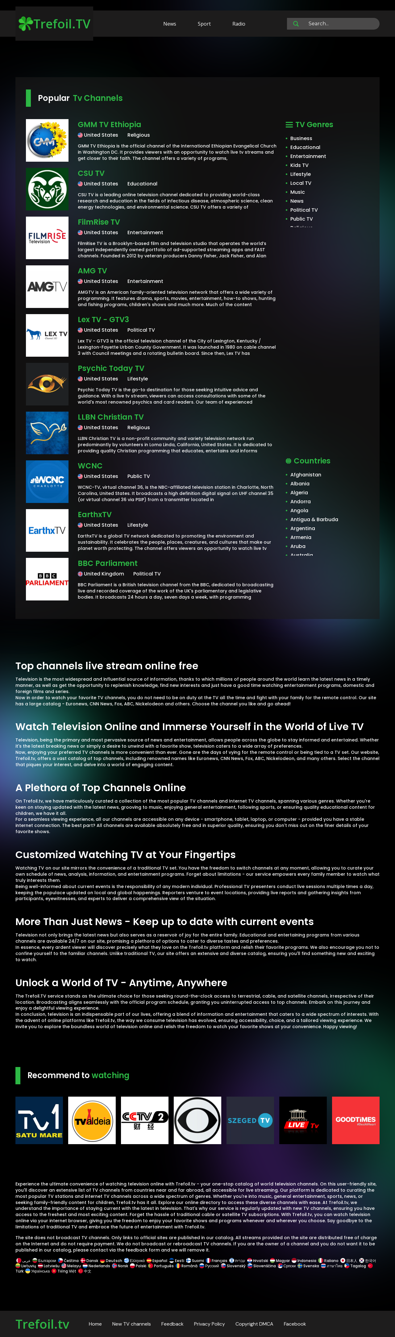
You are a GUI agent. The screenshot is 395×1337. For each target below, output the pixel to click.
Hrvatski (257, 1260)
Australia (301, 555)
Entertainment (308, 156)
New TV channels (131, 1324)
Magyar (280, 1260)
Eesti (176, 1260)
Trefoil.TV (54, 23)
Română (186, 1265)
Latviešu (48, 1265)
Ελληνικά (134, 1260)
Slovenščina (262, 1265)
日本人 (348, 1260)
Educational (305, 147)
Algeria (299, 492)
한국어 (367, 1260)
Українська (37, 1271)
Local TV (300, 183)
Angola (299, 510)
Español (157, 1260)
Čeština (68, 1260)
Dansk (89, 1260)
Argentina (302, 528)
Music (297, 192)
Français (216, 1260)
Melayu (71, 1265)
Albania (300, 483)
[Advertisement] (197, 58)
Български (44, 1260)
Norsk (120, 1265)
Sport (204, 23)
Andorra (300, 501)
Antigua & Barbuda (314, 519)
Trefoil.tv (42, 1323)
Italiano (328, 1260)
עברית (237, 1260)
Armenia (300, 537)
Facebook (295, 1324)
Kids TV (299, 165)
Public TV (301, 218)
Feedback (172, 1324)
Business (301, 138)
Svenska (308, 1265)
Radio (238, 23)
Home (95, 1324)
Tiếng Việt (64, 1271)
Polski (138, 1265)
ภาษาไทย (331, 1265)
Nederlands (96, 1265)
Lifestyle (300, 174)
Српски (287, 1265)
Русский (209, 1265)
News (169, 23)
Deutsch (111, 1260)
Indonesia (304, 1260)
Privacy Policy (209, 1324)
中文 (84, 1271)
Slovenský (233, 1265)
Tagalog (355, 1265)
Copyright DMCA (254, 1324)
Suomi (195, 1260)
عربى (23, 1260)
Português (161, 1265)
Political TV (304, 210)
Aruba (298, 546)
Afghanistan (305, 474)
